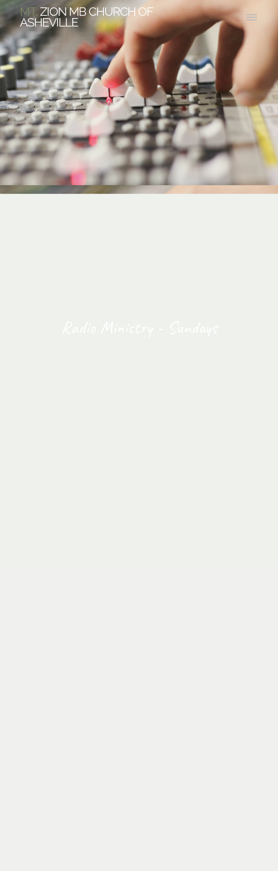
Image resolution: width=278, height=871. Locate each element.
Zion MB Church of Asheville (86, 17)
